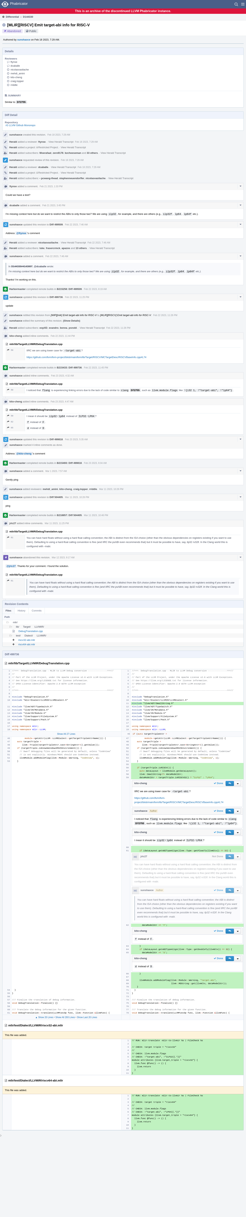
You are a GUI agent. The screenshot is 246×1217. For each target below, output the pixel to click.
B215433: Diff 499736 (69, 367)
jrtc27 (12, 523)
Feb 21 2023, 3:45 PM (53, 205)
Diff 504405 (56, 497)
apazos (66, 248)
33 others (92, 152)
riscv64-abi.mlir (26, 644)
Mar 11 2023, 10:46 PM (96, 515)
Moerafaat (45, 152)
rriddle (14, 85)
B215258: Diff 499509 (69, 289)
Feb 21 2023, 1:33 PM (51, 186)
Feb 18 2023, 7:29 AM (58, 134)
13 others (81, 248)
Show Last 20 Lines (87, 1017)
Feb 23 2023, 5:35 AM (76, 439)
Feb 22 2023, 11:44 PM (63, 336)
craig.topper (17, 81)
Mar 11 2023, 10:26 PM (111, 489)
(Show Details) (71, 320)
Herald (13, 141)
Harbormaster (17, 289)
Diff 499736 (56, 297)
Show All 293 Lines (65, 1017)
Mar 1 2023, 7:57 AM (56, 471)
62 (10, 421)
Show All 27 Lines (66, 734)
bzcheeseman (73, 152)
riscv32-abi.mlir (26, 640)
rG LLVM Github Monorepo (20, 125)
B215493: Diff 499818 (69, 463)
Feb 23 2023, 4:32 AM (62, 375)
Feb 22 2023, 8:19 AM (95, 289)
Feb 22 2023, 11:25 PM (77, 297)
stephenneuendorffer (71, 178)
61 (10, 537)
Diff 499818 (56, 439)
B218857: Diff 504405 (69, 515)
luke (42, 248)
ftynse (14, 61)
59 (10, 350)
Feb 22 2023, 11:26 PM (165, 315)
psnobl (73, 327)
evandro (54, 327)
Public (33, 31)
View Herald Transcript (61, 141)
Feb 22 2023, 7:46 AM (76, 224)
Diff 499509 (56, 224)
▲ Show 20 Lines (44, 1017)
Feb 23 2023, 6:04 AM (95, 463)
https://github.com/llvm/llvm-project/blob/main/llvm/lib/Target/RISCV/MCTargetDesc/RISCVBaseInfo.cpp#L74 (86, 357)
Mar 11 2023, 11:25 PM (57, 523)
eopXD (43, 327)
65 (10, 427)
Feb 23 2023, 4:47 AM (62, 401)
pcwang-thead (49, 178)
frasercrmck (53, 248)
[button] (243, 4)
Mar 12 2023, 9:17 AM (63, 557)
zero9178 (58, 152)
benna (63, 327)
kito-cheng (16, 77)
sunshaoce (23, 39)
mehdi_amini (18, 73)
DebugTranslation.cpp (30, 631)
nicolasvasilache (20, 69)
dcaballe (15, 65)
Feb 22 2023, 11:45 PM (96, 367)
